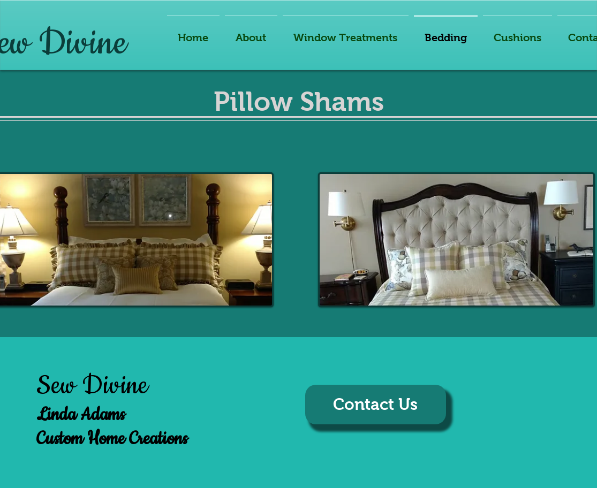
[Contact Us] (375, 404)
